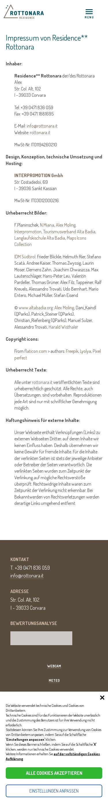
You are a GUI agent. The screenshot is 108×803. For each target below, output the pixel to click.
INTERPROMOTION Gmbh (38, 175)
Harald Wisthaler (63, 327)
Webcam (54, 666)
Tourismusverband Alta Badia (69, 231)
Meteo (54, 680)
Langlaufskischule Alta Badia (39, 238)
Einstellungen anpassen (54, 791)
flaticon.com (35, 351)
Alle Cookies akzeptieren (54, 773)
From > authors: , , (57, 354)
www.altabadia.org (36, 307)
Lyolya (85, 351)
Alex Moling (65, 225)
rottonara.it (40, 132)
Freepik (72, 351)
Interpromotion (27, 231)
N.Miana (47, 225)
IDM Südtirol (24, 257)
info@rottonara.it (42, 126)
